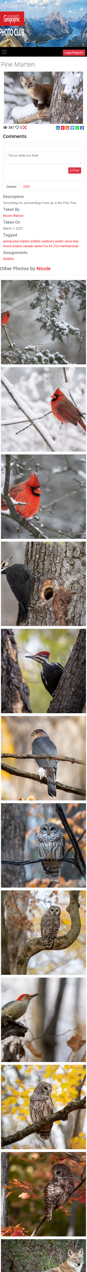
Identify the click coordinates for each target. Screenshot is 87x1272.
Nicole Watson (13, 216)
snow (68, 241)
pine (16, 241)
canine (38, 246)
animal (7, 241)
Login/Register (74, 52)
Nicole (43, 268)
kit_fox (54, 246)
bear (75, 246)
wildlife (35, 241)
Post (74, 170)
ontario (17, 246)
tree (76, 241)
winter (59, 241)
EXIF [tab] (26, 187)
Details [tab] (11, 187)
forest (7, 246)
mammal (65, 246)
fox (46, 246)
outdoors (47, 241)
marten (24, 241)
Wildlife (8, 259)
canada (28, 246)
